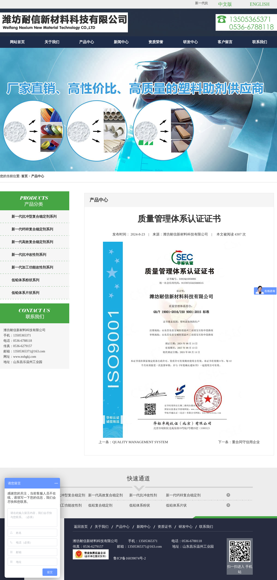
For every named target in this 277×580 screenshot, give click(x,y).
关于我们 (52, 42)
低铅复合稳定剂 (100, 505)
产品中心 (86, 42)
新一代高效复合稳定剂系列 (32, 242)
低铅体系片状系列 (25, 293)
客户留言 (225, 42)
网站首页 (17, 42)
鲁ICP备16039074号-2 (129, 558)
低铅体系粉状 (139, 505)
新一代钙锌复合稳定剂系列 (32, 229)
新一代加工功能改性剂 (64, 505)
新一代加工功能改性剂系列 (32, 267)
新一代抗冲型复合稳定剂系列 (34, 216)
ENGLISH (260, 4)
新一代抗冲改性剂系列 (29, 254)
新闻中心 (121, 42)
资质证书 (165, 526)
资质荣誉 (155, 42)
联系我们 (259, 42)
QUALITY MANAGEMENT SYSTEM (140, 442)
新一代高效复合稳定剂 (105, 495)
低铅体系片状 (176, 505)
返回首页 (81, 526)
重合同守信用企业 (246, 442)
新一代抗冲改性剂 (143, 495)
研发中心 (190, 42)
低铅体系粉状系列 (25, 280)
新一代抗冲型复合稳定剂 (66, 495)
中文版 (225, 4)
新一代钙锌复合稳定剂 (183, 495)
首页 (24, 176)
